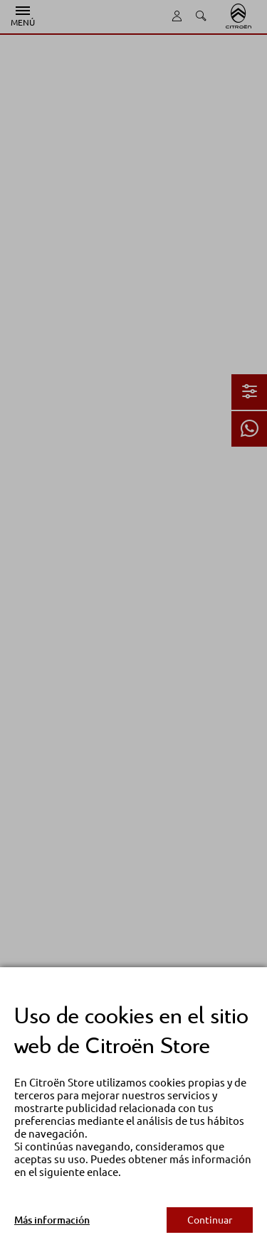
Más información (52, 1220)
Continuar (209, 1220)
